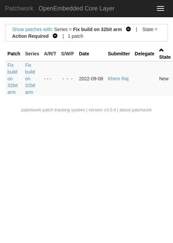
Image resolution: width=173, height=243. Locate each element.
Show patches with (32, 29)
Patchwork (19, 8)
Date (84, 53)
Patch (13, 53)
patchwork (31, 109)
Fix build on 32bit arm (12, 78)
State (165, 57)
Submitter (119, 53)
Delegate (144, 53)
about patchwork (136, 109)
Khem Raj (118, 78)
